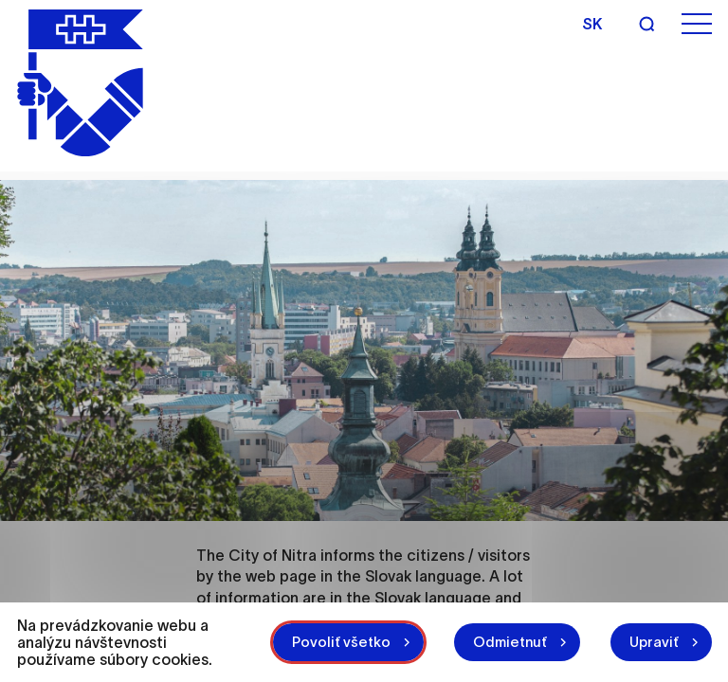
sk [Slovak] (592, 23)
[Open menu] (697, 24)
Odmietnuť (510, 642)
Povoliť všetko (341, 642)
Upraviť (654, 642)
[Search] (646, 23)
